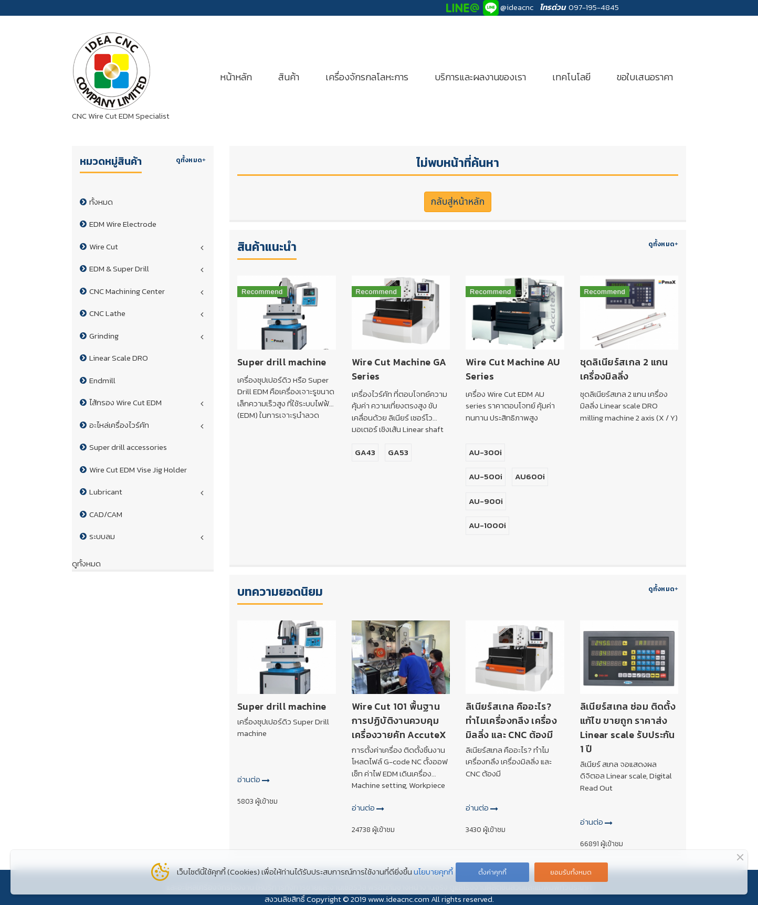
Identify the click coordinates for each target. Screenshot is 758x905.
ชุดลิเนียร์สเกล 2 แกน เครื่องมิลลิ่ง (624, 369)
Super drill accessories (128, 447)
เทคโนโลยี (571, 77)
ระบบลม (102, 536)
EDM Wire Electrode (122, 224)
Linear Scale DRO (118, 358)
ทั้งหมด (101, 202)
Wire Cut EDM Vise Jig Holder (138, 470)
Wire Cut (103, 246)
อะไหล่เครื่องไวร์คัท (119, 425)
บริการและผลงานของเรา (480, 77)
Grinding (104, 336)
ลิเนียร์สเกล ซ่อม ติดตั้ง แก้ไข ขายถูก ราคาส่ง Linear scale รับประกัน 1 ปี (628, 727)
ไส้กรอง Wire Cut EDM (125, 402)
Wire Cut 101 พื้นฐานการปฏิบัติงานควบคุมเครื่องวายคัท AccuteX (399, 720)
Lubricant (105, 492)
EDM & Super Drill (119, 268)
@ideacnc (516, 7)
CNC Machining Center (127, 291)
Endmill (102, 380)
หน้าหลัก (236, 77)
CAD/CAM (105, 514)
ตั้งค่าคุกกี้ (492, 872)
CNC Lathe (107, 313)
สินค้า (288, 77)
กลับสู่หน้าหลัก (458, 202)
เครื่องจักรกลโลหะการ (366, 77)
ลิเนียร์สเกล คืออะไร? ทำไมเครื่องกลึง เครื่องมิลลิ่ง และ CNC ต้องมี (511, 720)
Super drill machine (282, 362)
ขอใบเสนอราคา (645, 77)
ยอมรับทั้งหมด (571, 872)
